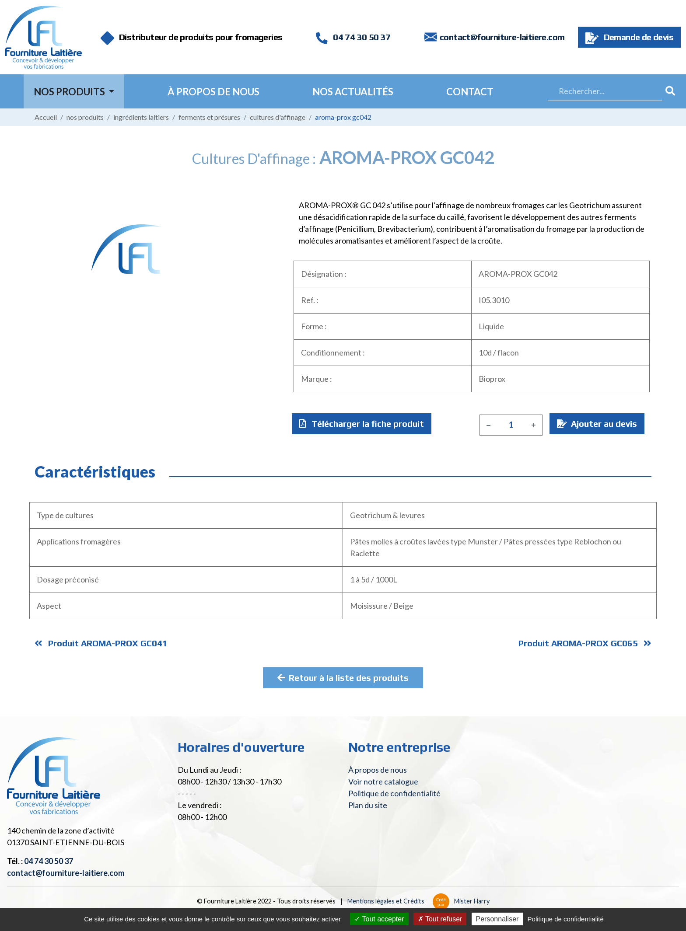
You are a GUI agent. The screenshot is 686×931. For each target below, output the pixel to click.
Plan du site (367, 805)
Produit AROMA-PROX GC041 (101, 643)
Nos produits (85, 117)
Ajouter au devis (597, 423)
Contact (470, 92)
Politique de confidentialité (394, 793)
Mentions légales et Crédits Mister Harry (418, 901)
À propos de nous (213, 92)
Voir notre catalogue (383, 781)
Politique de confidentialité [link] (566, 919)
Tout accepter (379, 919)
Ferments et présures (209, 117)
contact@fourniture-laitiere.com (502, 37)
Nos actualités (352, 92)
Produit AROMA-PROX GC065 (584, 643)
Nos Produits (70, 92)
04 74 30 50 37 (353, 37)
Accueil (46, 117)
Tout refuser (440, 919)
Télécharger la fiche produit (361, 423)
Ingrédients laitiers (141, 117)
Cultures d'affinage (277, 117)
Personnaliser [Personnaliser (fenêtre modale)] (497, 919)
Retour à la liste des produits (343, 678)
